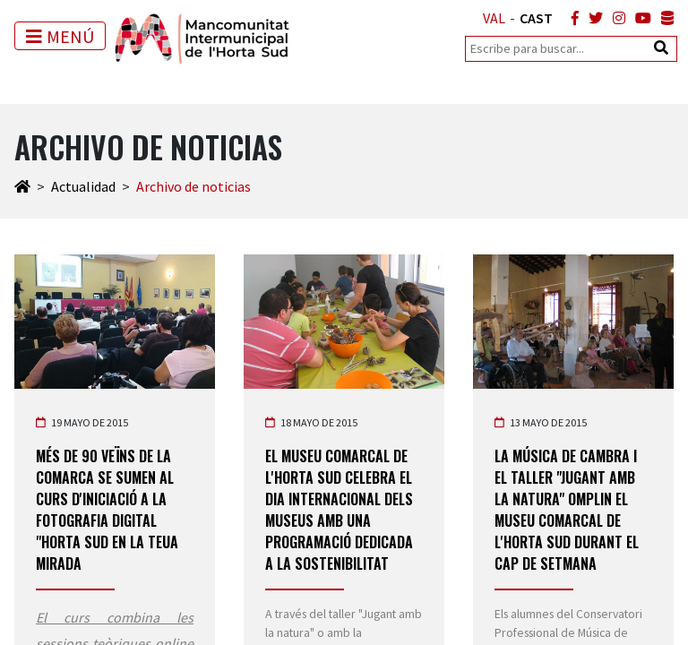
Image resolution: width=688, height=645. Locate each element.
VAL (494, 18)
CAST (536, 18)
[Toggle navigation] (60, 36)
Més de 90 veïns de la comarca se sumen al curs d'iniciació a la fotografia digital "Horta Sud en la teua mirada (107, 509)
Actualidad (83, 186)
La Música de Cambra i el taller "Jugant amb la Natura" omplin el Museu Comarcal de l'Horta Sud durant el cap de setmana (566, 509)
